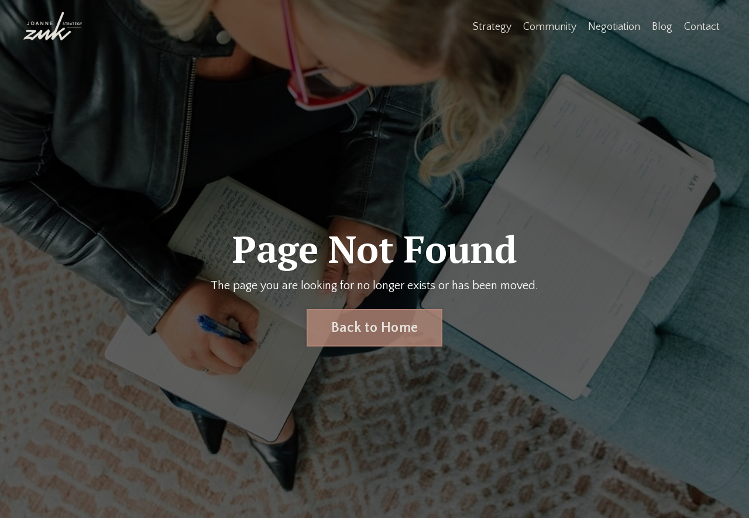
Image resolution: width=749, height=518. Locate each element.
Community (549, 27)
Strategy (492, 27)
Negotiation (614, 27)
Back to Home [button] (374, 327)
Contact (702, 27)
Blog (662, 27)
